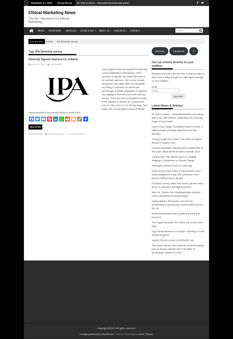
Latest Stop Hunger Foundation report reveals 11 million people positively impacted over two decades (177, 130)
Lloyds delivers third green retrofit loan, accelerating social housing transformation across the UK (177, 205)
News (41, 30)
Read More (35, 127)
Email (154, 86)
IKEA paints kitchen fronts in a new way (172, 165)
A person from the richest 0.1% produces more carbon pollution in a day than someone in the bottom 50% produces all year (176, 174)
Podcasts (119, 30)
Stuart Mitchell (55, 64)
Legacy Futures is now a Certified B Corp (173, 240)
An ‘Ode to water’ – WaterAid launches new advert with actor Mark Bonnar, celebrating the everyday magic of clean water (178, 118)
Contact (135, 30)
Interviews (54, 30)
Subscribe (178, 96)
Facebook (178, 51)
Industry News (37, 134)
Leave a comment (77, 134)
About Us (104, 30)
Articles (71, 30)
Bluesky (160, 51)
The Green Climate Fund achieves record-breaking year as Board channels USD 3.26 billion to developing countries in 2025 (178, 249)
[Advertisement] (57, 295)
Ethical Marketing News (52, 12)
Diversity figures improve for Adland (53, 59)
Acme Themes (146, 334)
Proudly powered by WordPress (96, 334)
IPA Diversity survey (56, 134)
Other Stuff (87, 30)
